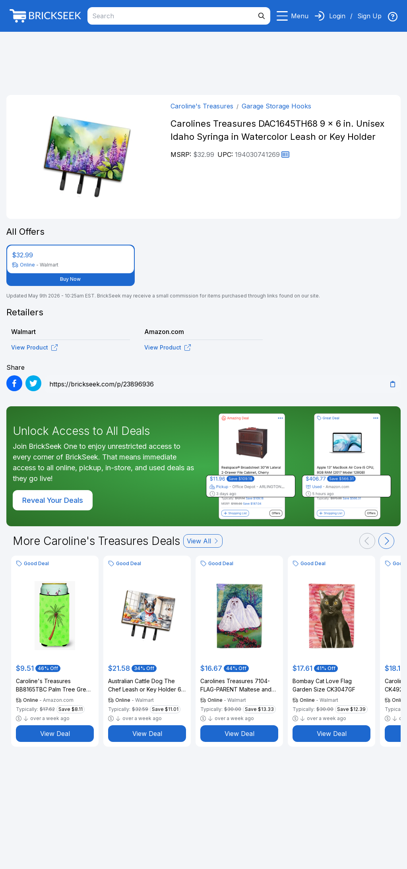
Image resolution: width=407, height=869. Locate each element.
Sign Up (369, 16)
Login (337, 16)
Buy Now (70, 279)
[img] (392, 16)
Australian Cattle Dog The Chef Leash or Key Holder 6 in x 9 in (144, 685)
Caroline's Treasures (202, 106)
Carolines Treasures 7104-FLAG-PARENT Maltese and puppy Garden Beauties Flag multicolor (237, 685)
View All (203, 541)
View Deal (55, 734)
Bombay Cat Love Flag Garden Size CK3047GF (324, 685)
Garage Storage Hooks (276, 106)
